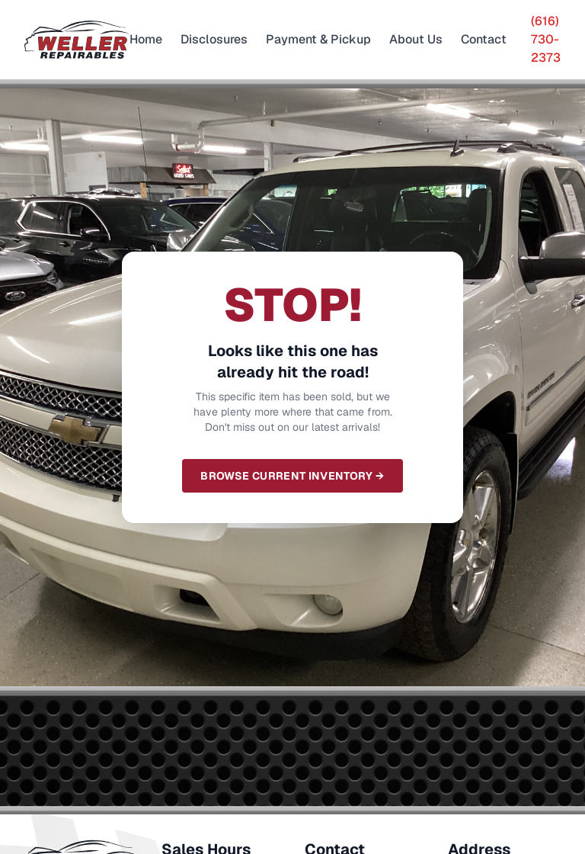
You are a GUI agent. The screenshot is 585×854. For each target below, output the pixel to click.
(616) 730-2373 (546, 39)
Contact (484, 39)
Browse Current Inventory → (292, 476)
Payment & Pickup (318, 39)
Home (145, 39)
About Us (416, 39)
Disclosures (214, 39)
